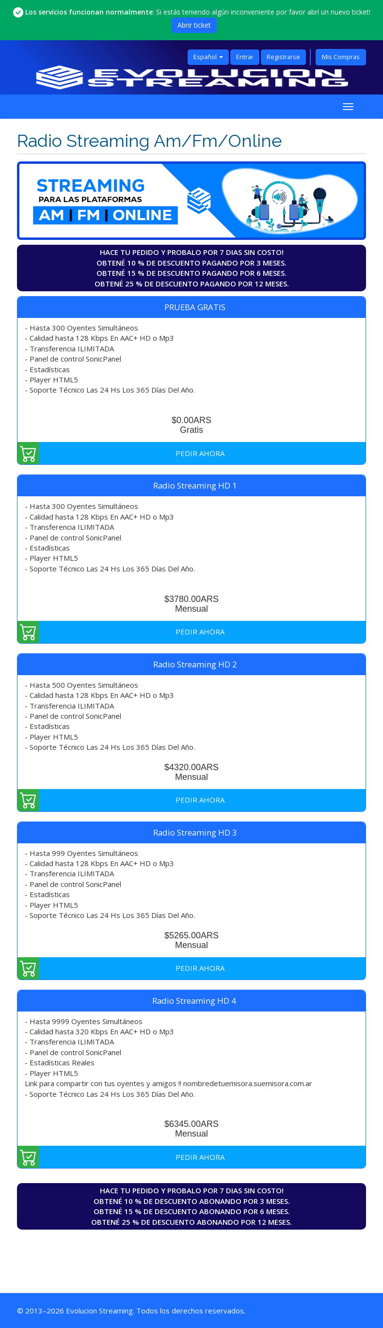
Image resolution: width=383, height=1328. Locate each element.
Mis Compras (341, 57)
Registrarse (283, 57)
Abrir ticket (194, 25)
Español (208, 57)
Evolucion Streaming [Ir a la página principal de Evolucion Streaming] (99, 1310)
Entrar (245, 57)
